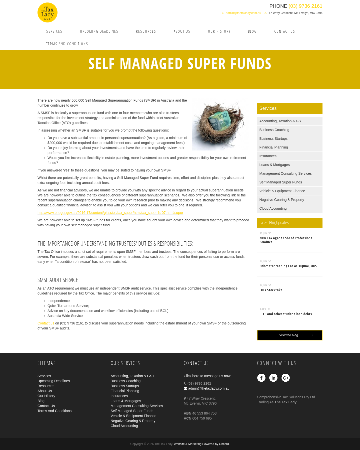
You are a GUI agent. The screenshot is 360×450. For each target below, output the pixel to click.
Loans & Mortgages (275, 165)
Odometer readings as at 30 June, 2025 (288, 266)
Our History (219, 31)
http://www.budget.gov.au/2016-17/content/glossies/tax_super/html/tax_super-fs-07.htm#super (110, 213)
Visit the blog (296, 335)
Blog (252, 31)
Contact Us (284, 31)
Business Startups (274, 139)
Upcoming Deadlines (99, 31)
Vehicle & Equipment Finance (282, 191)
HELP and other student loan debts (286, 313)
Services (54, 31)
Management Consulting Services (286, 173)
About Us (182, 31)
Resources (146, 31)
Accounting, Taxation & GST (281, 121)
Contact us (46, 323)
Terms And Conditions (67, 43)
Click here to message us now (207, 376)
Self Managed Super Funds (281, 182)
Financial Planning (274, 147)
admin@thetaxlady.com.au (243, 13)
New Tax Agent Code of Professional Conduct (287, 240)
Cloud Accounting (273, 208)
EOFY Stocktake (271, 290)
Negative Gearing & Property (282, 200)
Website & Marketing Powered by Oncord (201, 444)
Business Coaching (275, 130)
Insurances (268, 156)
